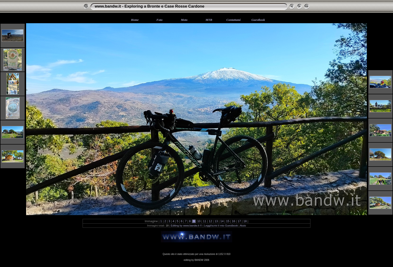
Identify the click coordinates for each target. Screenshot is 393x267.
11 (204, 221)
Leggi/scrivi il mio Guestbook (221, 225)
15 (227, 221)
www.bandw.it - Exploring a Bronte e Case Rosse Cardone (149, 6)
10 (198, 221)
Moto (184, 20)
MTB (209, 20)
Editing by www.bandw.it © (186, 225)
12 (210, 221)
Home (135, 20)
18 (245, 221)
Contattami (233, 20)
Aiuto (243, 225)
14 (222, 221)
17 (239, 221)
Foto (159, 20)
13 (216, 221)
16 (233, 221)
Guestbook (258, 20)
